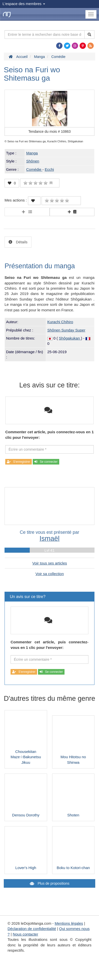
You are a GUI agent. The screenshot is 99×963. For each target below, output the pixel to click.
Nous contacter (25, 934)
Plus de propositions (53, 883)
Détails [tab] (21, 242)
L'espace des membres (24, 4)
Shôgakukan (70, 338)
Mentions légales (69, 923)
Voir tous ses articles (49, 563)
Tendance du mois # (49, 131)
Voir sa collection (50, 574)
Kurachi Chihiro (60, 322)
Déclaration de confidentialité (32, 928)
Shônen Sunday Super (66, 330)
